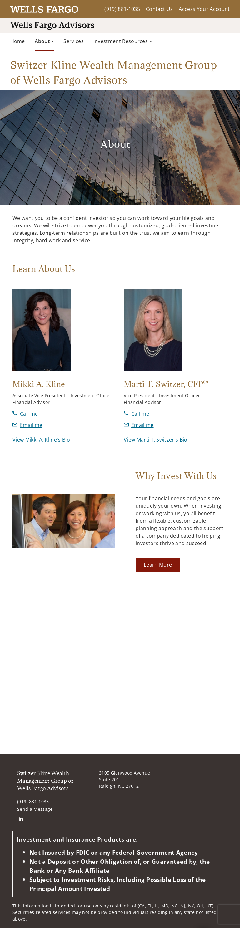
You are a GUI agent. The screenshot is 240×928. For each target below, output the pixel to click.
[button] (41, 439)
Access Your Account (204, 9)
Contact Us (159, 9)
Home (17, 41)
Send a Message (34, 790)
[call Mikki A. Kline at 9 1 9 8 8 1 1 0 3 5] (25, 414)
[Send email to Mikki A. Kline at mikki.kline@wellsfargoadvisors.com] (27, 425)
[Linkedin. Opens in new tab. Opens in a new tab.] (20, 800)
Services (73, 41)
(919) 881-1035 (122, 9)
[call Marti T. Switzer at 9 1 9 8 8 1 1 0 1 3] (136, 414)
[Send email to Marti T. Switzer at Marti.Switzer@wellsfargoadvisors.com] (139, 425)
